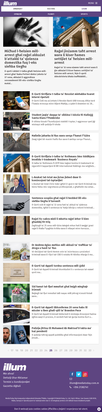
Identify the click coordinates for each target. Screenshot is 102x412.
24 (45, 350)
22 (36, 350)
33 (90, 350)
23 (41, 350)
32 (85, 350)
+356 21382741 (79, 387)
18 (16, 350)
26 (55, 350)
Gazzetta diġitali (12, 386)
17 (12, 350)
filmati (51, 14)
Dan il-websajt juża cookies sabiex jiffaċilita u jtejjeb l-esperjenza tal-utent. (51, 409)
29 (70, 350)
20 (26, 350)
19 (21, 350)
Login (84, 9)
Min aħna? (8, 373)
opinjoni (18, 14)
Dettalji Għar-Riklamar (15, 377)
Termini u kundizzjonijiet (16, 381)
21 (31, 350)
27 (60, 350)
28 (65, 350)
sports (84, 14)
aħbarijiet (17, 9)
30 (75, 350)
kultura (51, 9)
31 (80, 350)
